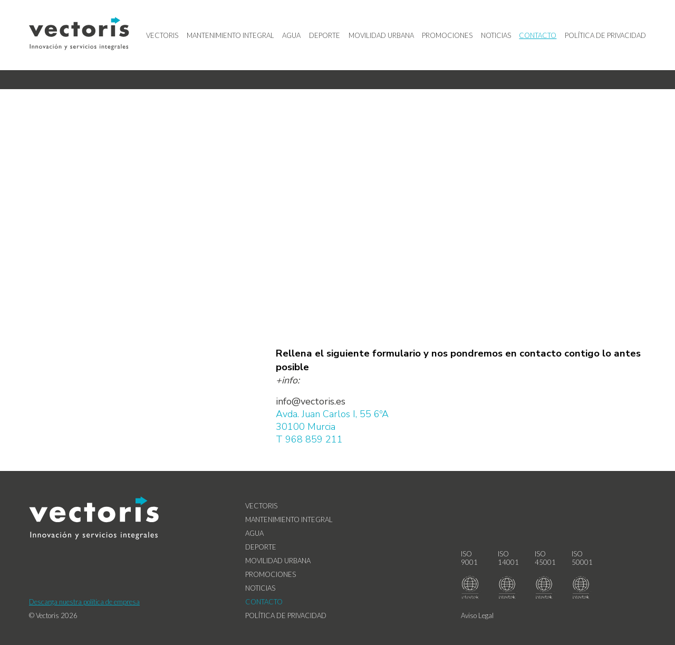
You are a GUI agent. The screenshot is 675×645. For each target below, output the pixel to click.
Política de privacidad (605, 35)
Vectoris (162, 35)
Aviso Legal (477, 615)
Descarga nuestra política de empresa (84, 602)
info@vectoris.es (310, 401)
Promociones (447, 35)
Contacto (537, 35)
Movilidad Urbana (381, 35)
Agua (291, 35)
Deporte (324, 35)
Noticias (496, 35)
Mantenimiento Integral (230, 35)
